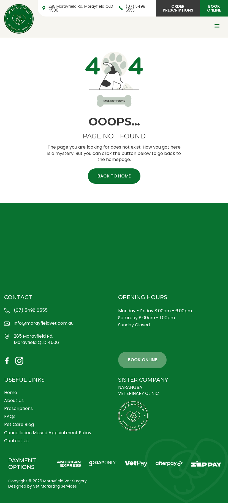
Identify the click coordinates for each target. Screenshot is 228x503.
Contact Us (16, 440)
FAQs (9, 416)
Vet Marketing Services (55, 486)
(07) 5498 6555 (132, 8)
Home (10, 392)
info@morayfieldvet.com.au (39, 323)
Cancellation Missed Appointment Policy (47, 432)
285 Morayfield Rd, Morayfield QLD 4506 (77, 8)
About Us (14, 400)
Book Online (214, 8)
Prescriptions (18, 408)
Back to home (114, 176)
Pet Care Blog (19, 424)
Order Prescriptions (178, 8)
